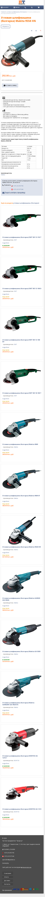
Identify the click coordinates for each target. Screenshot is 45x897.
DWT (15, 240)
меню (17, 7)
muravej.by (5, 863)
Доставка (7, 880)
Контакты (7, 884)
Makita (3, 175)
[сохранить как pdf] (41, 30)
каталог (5, 7)
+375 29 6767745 (17, 186)
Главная (3, 12)
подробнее (5, 243)
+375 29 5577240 (17, 189)
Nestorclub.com (27, 867)
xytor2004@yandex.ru (8, 860)
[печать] (36, 30)
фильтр (6, 26)
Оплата (6, 877)
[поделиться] (31, 30)
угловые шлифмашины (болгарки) (16, 12)
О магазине (7, 873)
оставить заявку (11, 85)
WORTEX (16, 760)
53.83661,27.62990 (9, 849)
